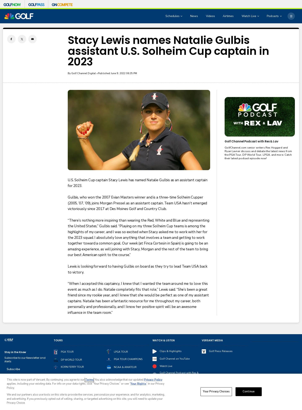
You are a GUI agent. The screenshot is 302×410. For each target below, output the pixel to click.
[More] (291, 16)
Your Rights (138, 384)
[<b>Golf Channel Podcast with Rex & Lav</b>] (260, 117)
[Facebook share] (11, 39)
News (194, 16)
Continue (249, 392)
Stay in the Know (15, 352)
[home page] (19, 16)
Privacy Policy (153, 380)
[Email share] (32, 39)
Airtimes (228, 16)
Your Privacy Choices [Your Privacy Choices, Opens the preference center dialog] (216, 392)
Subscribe (13, 369)
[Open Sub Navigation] (182, 16)
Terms (89, 380)
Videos (210, 16)
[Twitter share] (22, 39)
